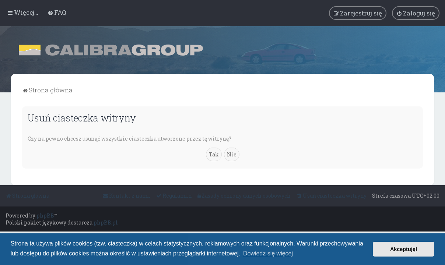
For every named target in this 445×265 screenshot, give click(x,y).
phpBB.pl (106, 222)
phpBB (45, 215)
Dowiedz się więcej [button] (268, 253)
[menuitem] (57, 12)
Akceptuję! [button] (403, 249)
